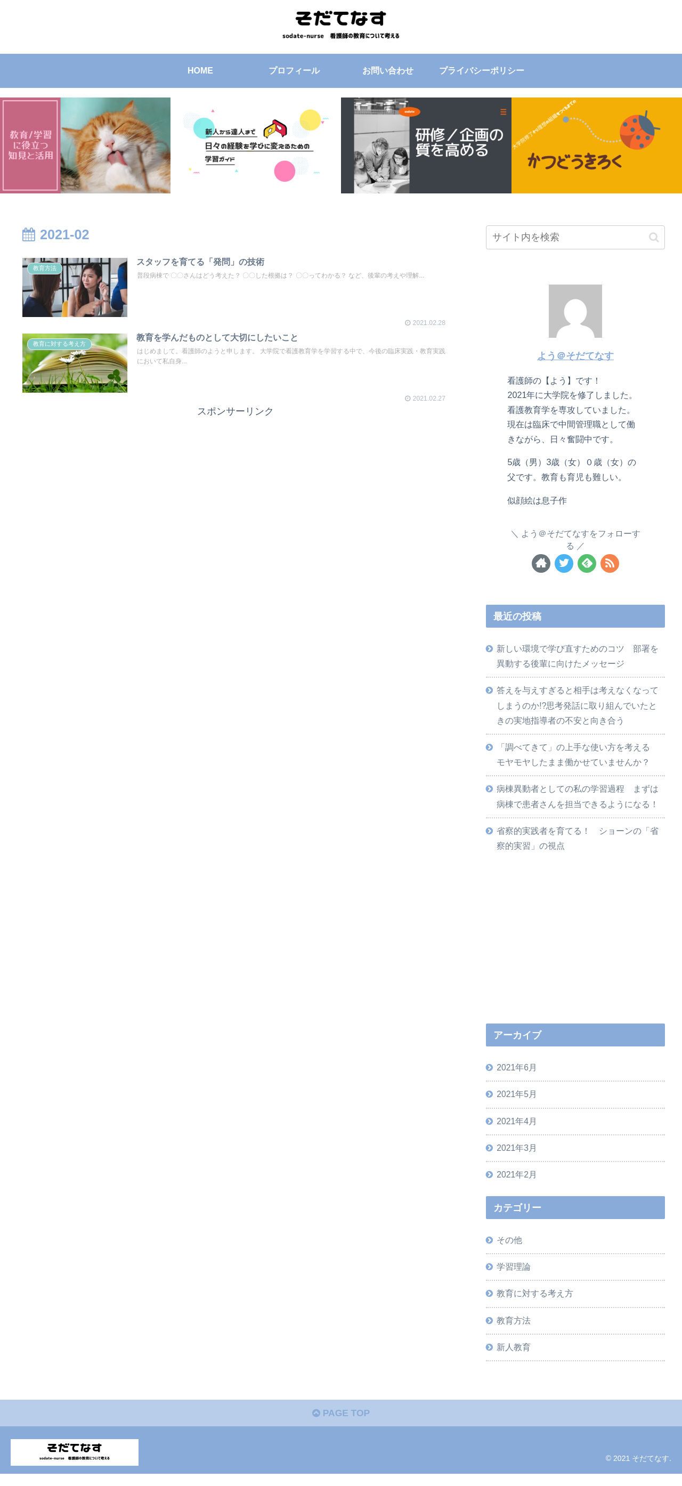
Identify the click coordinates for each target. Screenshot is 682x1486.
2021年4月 (517, 1128)
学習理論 (514, 1275)
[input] (575, 237)
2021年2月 (517, 1182)
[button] (654, 237)
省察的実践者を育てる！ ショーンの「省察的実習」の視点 (578, 843)
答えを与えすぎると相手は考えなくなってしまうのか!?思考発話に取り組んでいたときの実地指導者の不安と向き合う (578, 707)
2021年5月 (517, 1101)
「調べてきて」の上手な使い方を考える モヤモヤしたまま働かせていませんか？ (578, 757)
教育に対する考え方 (535, 1303)
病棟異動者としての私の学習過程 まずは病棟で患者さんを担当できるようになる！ (578, 800)
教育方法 (514, 1330)
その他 (510, 1248)
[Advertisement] (235, 495)
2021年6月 (517, 1073)
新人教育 (514, 1357)
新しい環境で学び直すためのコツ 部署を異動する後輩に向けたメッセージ (578, 656)
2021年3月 (517, 1155)
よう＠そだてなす (575, 356)
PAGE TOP (340, 1425)
